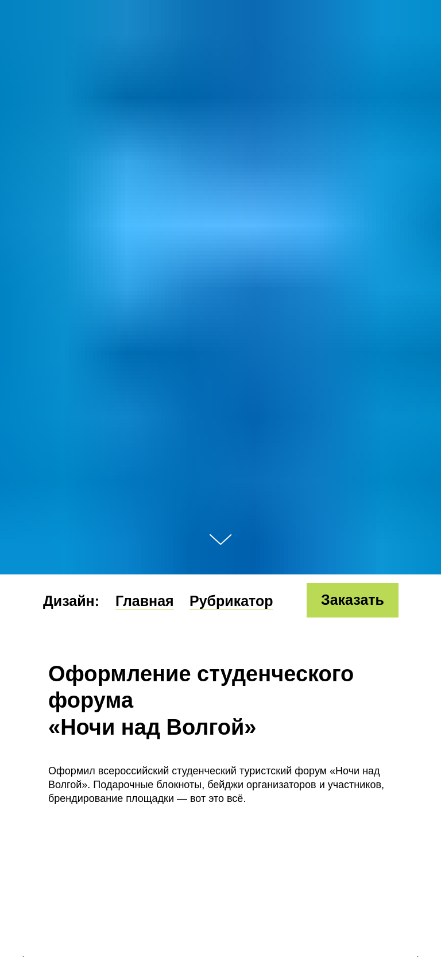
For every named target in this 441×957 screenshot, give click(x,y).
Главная (144, 601)
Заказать (352, 600)
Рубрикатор (231, 601)
